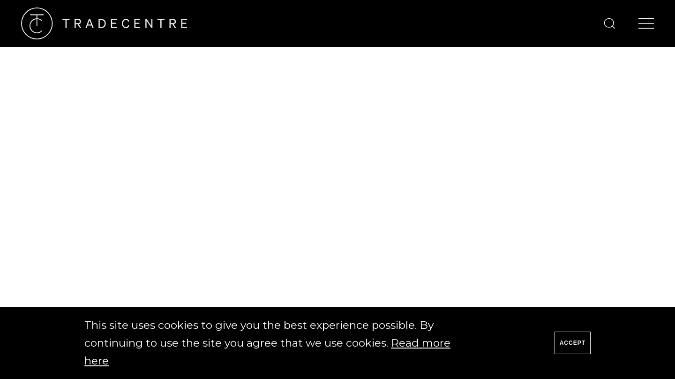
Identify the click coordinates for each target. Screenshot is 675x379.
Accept (572, 343)
